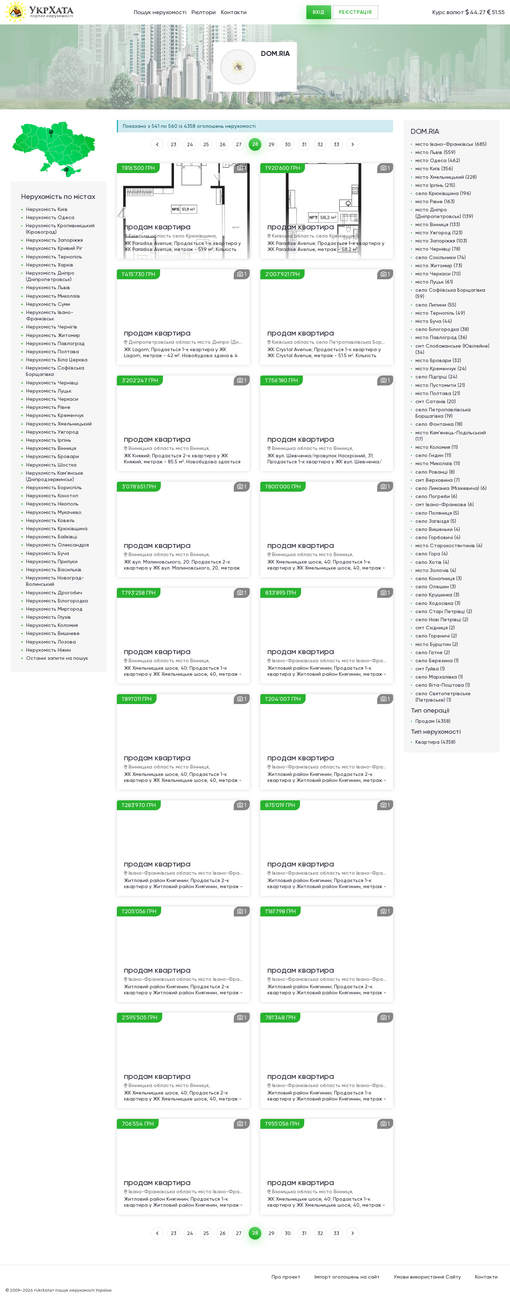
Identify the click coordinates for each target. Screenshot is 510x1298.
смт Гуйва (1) (430, 668)
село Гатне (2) (432, 652)
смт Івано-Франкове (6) (444, 504)
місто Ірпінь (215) (435, 185)
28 (255, 144)
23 (173, 144)
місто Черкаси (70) (438, 273)
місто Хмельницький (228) (446, 177)
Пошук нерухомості (160, 12)
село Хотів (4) (432, 562)
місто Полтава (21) (437, 393)
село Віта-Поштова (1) (442, 685)
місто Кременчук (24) (440, 368)
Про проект (286, 1277)
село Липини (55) (435, 305)
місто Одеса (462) (437, 160)
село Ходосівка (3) (437, 603)
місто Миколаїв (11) (437, 463)
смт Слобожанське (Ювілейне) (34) (452, 349)
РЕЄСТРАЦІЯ (355, 12)
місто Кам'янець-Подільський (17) (450, 436)
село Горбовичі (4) (437, 537)
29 (271, 144)
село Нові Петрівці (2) (441, 619)
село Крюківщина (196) (443, 193)
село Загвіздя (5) (435, 521)
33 (336, 144)
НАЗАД (157, 144)
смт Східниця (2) (435, 627)
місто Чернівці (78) (437, 249)
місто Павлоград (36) (441, 337)
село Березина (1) (437, 660)
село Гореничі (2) (436, 636)
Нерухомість (47, 209)
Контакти (233, 12)
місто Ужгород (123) (439, 232)
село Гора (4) (431, 553)
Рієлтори (204, 12)
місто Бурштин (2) (436, 644)
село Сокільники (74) (440, 257)
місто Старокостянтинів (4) (448, 545)
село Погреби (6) (436, 496)
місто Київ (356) (434, 168)
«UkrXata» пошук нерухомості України (73, 1290)
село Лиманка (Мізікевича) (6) (451, 488)
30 (288, 144)
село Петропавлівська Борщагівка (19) (443, 413)
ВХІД (319, 12)
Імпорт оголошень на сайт (347, 1277)
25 (206, 144)
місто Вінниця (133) (437, 224)
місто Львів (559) (435, 152)
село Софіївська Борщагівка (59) (450, 293)
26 (223, 144)
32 (320, 144)
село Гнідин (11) (433, 455)
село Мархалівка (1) (439, 677)
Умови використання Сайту (427, 1277)
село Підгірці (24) (436, 376)
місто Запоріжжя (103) (441, 241)
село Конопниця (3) (438, 578)
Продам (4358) (432, 721)
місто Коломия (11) (436, 447)
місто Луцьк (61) (434, 282)
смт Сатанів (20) (435, 401)
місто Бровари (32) (438, 360)
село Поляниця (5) (437, 513)
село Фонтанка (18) (439, 424)
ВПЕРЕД (352, 144)
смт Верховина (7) (437, 480)
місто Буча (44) (433, 321)
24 (190, 144)
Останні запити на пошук (57, 658)
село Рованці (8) (435, 472)
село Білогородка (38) (442, 329)
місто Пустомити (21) (440, 385)
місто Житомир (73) (438, 265)
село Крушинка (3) (437, 594)
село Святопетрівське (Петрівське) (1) (443, 697)
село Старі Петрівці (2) (443, 611)
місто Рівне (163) (435, 201)
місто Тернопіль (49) (440, 313)
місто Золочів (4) (435, 570)
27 (239, 144)
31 (304, 144)
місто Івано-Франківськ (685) (451, 144)
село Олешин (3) (435, 586)
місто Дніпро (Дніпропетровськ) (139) (444, 213)
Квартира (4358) (435, 742)
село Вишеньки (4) (437, 529)
